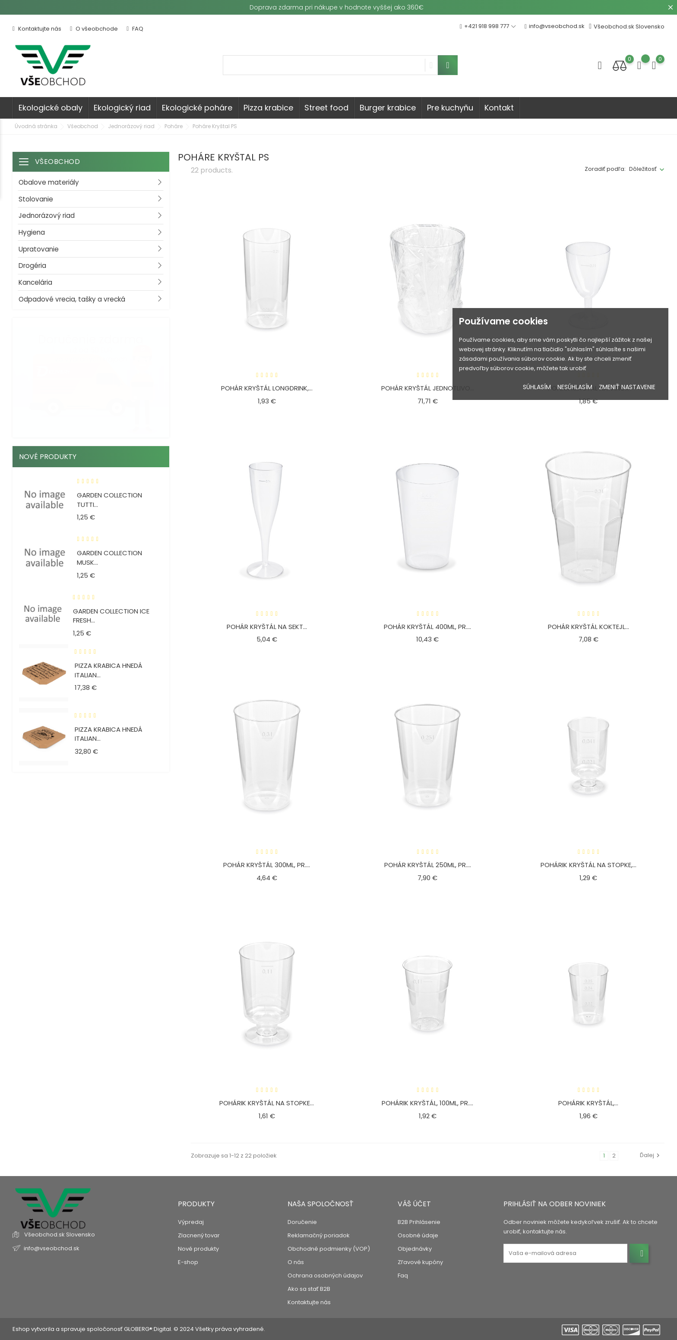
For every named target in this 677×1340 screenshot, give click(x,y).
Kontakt (499, 107)
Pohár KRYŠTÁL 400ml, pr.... (427, 626)
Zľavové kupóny (420, 1262)
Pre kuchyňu (450, 107)
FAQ (135, 29)
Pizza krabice (268, 107)
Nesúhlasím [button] (574, 387)
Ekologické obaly (50, 107)
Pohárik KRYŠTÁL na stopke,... (588, 864)
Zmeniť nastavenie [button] (627, 387)
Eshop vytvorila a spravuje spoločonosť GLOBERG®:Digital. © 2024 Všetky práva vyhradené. (139, 1329)
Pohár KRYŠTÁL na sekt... (267, 626)
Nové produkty (198, 1249)
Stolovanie (36, 199)
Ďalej (651, 1155)
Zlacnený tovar (199, 1235)
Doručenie (302, 1222)
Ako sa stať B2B (309, 1289)
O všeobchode (94, 29)
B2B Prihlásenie (419, 1222)
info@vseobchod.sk (555, 26)
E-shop (188, 1262)
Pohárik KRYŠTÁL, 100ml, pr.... (427, 1102)
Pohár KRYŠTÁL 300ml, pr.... (266, 864)
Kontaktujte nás (37, 29)
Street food (326, 107)
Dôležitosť (643, 169)
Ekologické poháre (197, 107)
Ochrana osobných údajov (325, 1275)
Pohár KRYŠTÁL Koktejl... (588, 626)
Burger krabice (388, 107)
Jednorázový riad (47, 215)
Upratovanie (39, 249)
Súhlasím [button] (537, 387)
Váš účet (414, 1204)
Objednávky (415, 1249)
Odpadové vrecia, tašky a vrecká (72, 299)
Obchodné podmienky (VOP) (329, 1249)
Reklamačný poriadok (319, 1235)
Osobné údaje (418, 1235)
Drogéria (32, 265)
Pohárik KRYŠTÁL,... (588, 1102)
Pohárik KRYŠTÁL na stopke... (266, 1102)
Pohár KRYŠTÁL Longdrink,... (267, 388)
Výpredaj (191, 1222)
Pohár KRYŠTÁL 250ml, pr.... (427, 864)
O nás (296, 1262)
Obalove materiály (49, 182)
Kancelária (35, 282)
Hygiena (32, 232)
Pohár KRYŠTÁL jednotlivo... (427, 388)
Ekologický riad (122, 107)
